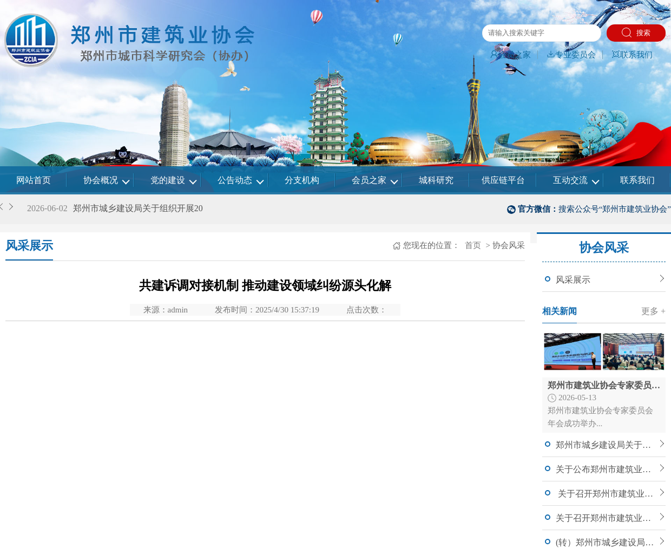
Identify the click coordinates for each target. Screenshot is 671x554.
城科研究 (436, 180)
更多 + (653, 311)
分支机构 (302, 180)
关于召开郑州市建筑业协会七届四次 (606, 493)
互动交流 (570, 180)
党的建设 (167, 180)
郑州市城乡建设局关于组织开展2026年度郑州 (606, 444)
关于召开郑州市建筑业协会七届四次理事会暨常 (606, 518)
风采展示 (573, 279)
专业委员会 (571, 54)
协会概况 (100, 180)
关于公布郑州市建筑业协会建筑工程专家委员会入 (606, 469)
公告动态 (235, 180)
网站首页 (33, 180)
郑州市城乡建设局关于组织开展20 (138, 208)
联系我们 (632, 54)
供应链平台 (503, 180)
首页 (472, 245)
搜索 (636, 32)
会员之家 (510, 54)
